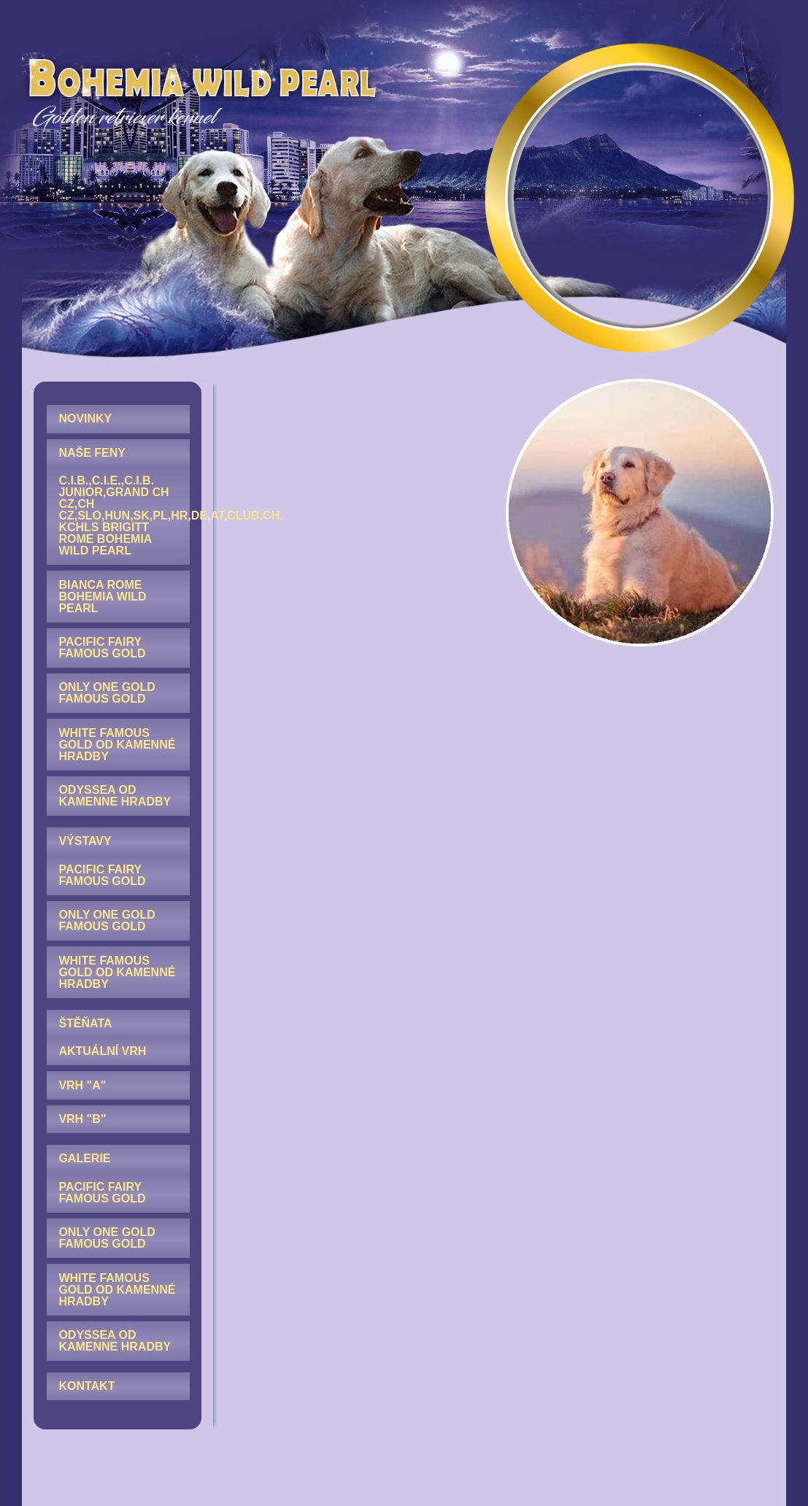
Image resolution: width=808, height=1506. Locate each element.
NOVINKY (85, 418)
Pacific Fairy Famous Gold (101, 648)
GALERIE (84, 1158)
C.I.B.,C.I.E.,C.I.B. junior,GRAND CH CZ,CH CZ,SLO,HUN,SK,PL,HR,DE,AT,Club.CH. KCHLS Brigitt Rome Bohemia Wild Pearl (123, 515)
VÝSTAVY (84, 841)
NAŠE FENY (92, 453)
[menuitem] (118, 419)
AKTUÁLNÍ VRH (102, 1051)
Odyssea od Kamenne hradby (114, 796)
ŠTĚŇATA (85, 1023)
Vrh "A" (82, 1085)
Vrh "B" (82, 1119)
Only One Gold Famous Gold (106, 693)
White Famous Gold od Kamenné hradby (116, 744)
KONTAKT (86, 1386)
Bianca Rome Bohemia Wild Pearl (102, 596)
